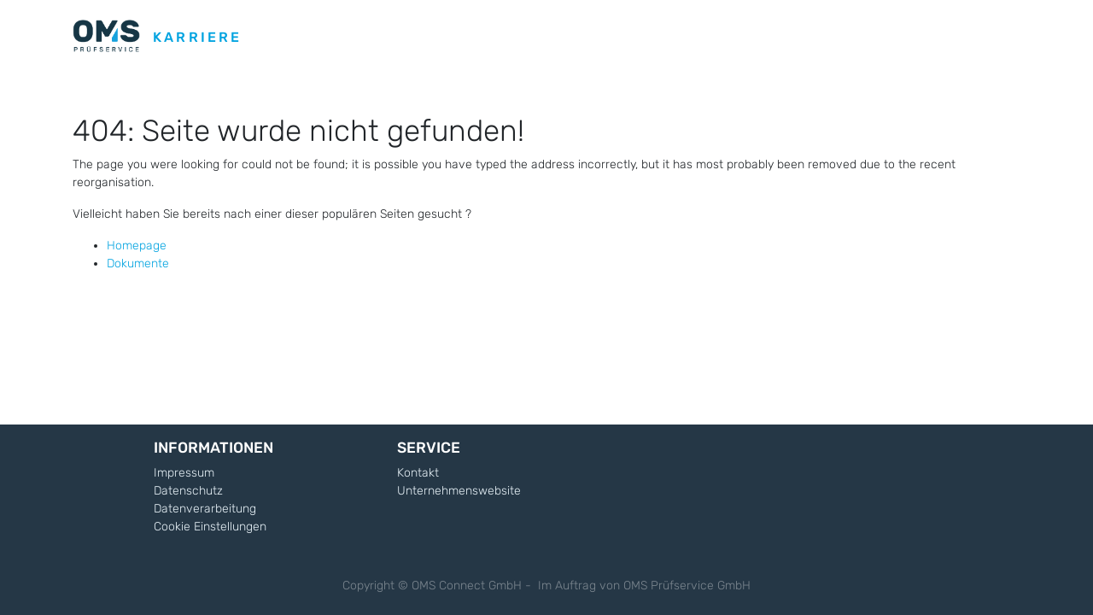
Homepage (137, 245)
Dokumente (138, 263)
